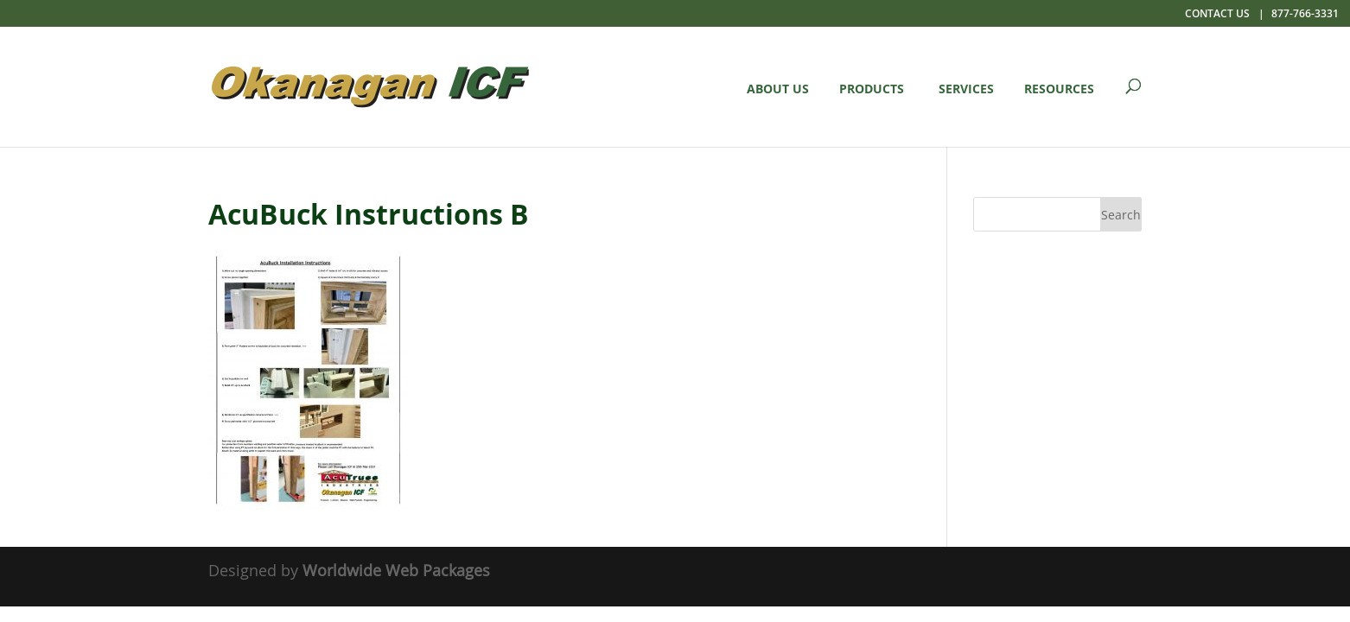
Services (966, 88)
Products (871, 88)
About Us (778, 88)
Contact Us (1217, 13)
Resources (1059, 88)
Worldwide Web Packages (396, 570)
